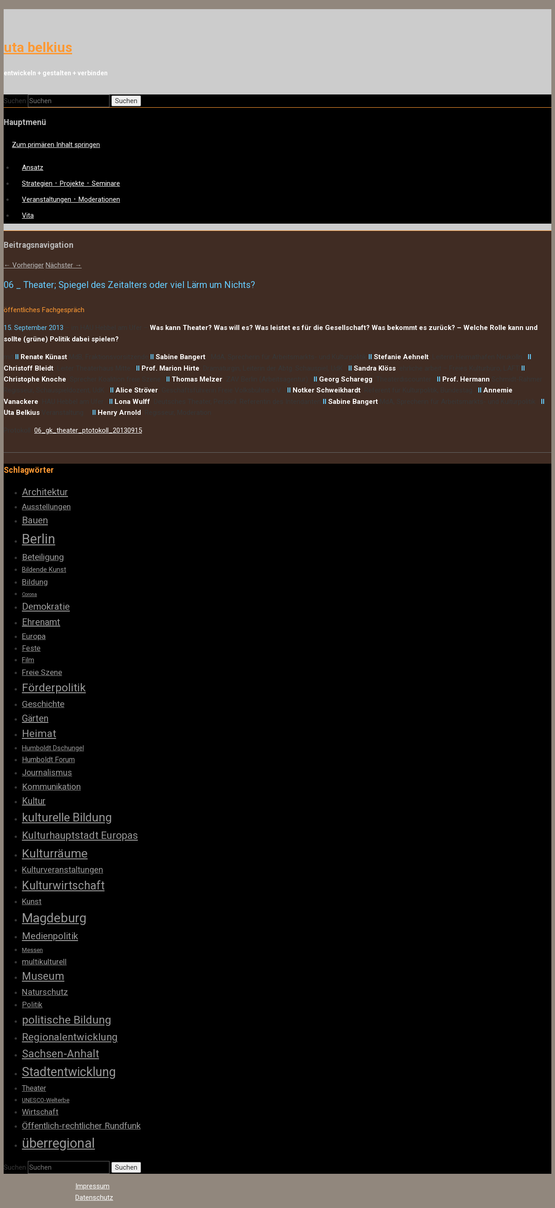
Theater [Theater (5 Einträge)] (34, 1088)
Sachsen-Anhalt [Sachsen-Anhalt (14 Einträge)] (60, 1053)
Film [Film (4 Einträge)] (28, 660)
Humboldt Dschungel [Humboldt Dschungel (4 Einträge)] (53, 748)
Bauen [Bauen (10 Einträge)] (35, 520)
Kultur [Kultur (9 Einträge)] (34, 800)
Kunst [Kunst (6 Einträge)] (32, 901)
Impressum (92, 1186)
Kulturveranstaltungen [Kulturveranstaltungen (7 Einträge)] (62, 869)
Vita (28, 215)
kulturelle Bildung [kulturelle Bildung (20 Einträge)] (67, 817)
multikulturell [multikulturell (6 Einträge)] (44, 961)
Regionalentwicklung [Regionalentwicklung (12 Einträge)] (70, 1037)
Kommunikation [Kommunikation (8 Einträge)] (51, 786)
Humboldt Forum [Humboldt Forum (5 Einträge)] (48, 759)
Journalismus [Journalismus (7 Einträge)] (47, 772)
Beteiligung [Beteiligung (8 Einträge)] (43, 557)
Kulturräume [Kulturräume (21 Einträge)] (55, 853)
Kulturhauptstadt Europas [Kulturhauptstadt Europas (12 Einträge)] (80, 835)
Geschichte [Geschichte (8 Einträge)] (43, 704)
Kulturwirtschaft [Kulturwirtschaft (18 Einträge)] (63, 885)
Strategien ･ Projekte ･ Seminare (71, 183)
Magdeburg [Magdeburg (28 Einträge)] (54, 918)
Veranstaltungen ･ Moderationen (71, 199)
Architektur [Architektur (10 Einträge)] (45, 491)
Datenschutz (94, 1197)
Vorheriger (24, 265)
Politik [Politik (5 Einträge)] (32, 1004)
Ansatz (32, 167)
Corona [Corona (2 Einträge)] (29, 594)
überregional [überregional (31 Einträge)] (58, 1143)
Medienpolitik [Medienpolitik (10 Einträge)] (50, 936)
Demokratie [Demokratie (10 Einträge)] (46, 606)
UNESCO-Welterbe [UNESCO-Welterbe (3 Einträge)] (45, 1100)
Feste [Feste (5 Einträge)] (31, 648)
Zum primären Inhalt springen (56, 145)
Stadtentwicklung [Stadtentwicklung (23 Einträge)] (69, 1072)
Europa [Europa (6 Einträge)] (34, 636)
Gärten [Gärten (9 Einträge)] (35, 718)
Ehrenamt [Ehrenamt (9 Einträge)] (41, 622)
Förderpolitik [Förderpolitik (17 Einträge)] (54, 687)
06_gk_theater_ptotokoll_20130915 (88, 430)
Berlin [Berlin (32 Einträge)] (38, 539)
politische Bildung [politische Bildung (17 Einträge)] (66, 1019)
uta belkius (38, 47)
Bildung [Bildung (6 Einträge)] (35, 581)
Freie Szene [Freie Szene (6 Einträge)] (42, 672)
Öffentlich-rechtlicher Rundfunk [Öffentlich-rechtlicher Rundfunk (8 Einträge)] (81, 1125)
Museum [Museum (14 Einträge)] (43, 976)
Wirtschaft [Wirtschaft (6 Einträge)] (40, 1111)
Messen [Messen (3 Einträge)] (32, 950)
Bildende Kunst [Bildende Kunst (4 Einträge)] (44, 569)
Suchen (15, 101)
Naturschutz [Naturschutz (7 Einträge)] (45, 992)
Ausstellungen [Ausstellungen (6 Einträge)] (46, 506)
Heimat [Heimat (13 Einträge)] (39, 733)
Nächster (64, 265)
